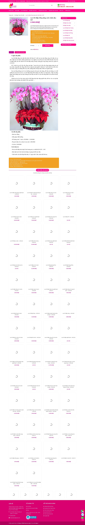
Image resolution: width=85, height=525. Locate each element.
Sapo (36, 523)
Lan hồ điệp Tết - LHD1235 (68, 216)
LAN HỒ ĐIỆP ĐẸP (24, 10)
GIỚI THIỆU (17, 10)
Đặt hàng (61, 4)
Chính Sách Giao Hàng (49, 510)
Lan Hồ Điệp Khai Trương (68, 27)
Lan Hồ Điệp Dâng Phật (68, 37)
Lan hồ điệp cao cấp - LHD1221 (16, 240)
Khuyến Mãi (46, 515)
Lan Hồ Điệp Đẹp (66, 20)
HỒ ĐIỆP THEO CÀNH (43, 10)
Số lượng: (32, 45)
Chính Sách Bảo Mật (48, 513)
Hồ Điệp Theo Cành (67, 22)
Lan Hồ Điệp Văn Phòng (68, 32)
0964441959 (22, 1)
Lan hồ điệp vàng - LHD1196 (68, 313)
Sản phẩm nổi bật (66, 44)
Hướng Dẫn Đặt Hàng (48, 506)
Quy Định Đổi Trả (47, 511)
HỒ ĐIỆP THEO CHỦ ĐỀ (53, 10)
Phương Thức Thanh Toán (49, 508)
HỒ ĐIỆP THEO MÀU (33, 10)
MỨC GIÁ (62, 10)
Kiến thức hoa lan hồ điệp (32, 508)
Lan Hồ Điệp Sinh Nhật (67, 30)
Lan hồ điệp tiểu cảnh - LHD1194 (33, 337)
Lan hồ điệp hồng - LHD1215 (34, 313)
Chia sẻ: (32, 49)
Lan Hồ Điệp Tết (66, 35)
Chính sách (68, 10)
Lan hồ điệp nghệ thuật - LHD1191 (68, 337)
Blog (28, 510)
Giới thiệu (29, 506)
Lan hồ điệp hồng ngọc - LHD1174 (17, 458)
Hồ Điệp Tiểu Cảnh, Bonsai (68, 40)
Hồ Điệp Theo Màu (67, 25)
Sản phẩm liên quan (42, 170)
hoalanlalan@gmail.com (15, 517)
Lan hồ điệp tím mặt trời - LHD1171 (68, 458)
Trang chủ (11, 10)
